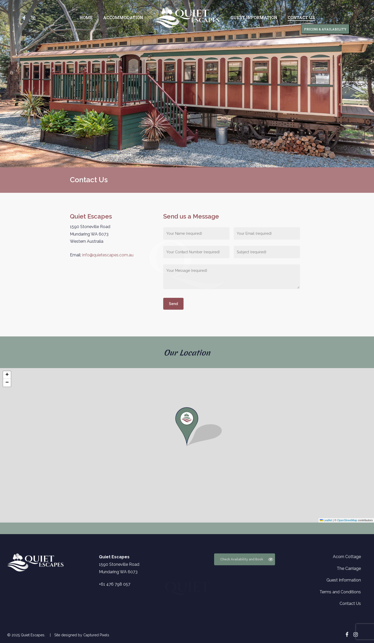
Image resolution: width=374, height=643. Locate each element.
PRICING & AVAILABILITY (325, 29)
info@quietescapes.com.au (107, 255)
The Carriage (349, 568)
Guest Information (343, 580)
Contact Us (350, 603)
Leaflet (326, 520)
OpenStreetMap (347, 520)
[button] (186, 445)
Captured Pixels (96, 635)
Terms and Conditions (340, 591)
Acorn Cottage (347, 556)
